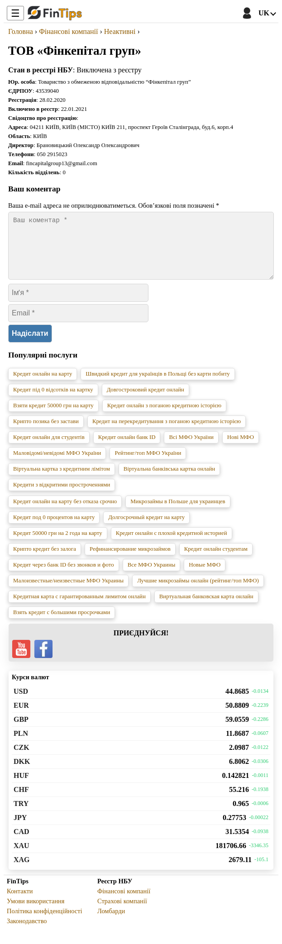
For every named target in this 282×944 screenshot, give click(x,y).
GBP (21, 730)
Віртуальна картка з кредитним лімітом (61, 480)
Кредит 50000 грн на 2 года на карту (57, 544)
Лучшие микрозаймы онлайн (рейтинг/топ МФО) (198, 591)
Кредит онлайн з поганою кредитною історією (164, 416)
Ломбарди (111, 921)
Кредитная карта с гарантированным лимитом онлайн (79, 607)
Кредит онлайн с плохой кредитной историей (171, 544)
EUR (21, 716)
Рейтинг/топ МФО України (148, 464)
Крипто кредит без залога (44, 560)
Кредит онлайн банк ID (127, 448)
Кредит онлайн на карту (42, 384)
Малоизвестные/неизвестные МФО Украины (68, 591)
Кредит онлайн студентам (216, 560)
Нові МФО (240, 448)
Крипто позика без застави (46, 432)
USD (21, 702)
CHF (21, 800)
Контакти (20, 902)
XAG (22, 870)
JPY (20, 828)
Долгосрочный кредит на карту (146, 528)
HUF (21, 786)
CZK (21, 758)
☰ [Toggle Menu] (15, 13)
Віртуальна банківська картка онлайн (169, 480)
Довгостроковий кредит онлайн (145, 400)
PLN (21, 744)
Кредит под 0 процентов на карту (54, 528)
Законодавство (27, 931)
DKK (22, 772)
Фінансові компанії (123, 902)
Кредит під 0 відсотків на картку (53, 400)
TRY (21, 814)
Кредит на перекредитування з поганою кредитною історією (166, 432)
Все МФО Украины (152, 575)
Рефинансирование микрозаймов (130, 560)
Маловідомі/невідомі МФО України (57, 464)
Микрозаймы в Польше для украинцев (177, 512)
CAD (21, 842)
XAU (21, 856)
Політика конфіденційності (44, 921)
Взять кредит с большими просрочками (61, 623)
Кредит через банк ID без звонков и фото (63, 575)
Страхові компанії (122, 911)
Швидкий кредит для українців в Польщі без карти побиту (157, 384)
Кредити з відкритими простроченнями (61, 495)
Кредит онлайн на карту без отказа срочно (65, 512)
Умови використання (35, 911)
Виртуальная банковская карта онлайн (206, 607)
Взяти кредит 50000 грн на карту (53, 416)
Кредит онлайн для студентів (49, 448)
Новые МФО (204, 575)
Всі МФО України (191, 448)
